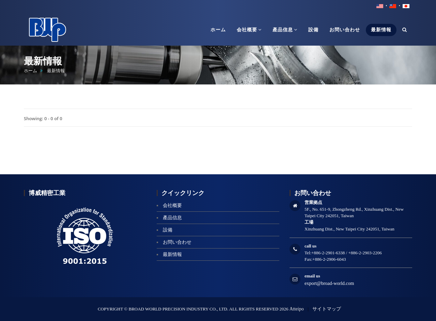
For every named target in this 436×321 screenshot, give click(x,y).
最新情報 (172, 254)
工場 (309, 222)
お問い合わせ (177, 242)
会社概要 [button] (249, 30)
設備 (167, 229)
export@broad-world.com (329, 283)
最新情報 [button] (381, 29)
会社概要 (172, 205)
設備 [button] (313, 29)
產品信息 (172, 217)
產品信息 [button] (284, 30)
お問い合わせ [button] (344, 29)
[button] (404, 30)
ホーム (30, 71)
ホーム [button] (218, 29)
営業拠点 (313, 202)
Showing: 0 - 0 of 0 (43, 118)
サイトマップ (326, 308)
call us (310, 245)
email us (312, 275)
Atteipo (297, 308)
